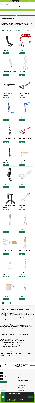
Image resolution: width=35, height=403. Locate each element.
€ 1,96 (5, 229)
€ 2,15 (5, 296)
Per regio (19, 377)
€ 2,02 (5, 274)
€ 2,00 (21, 252)
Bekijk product (6, 52)
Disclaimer (19, 391)
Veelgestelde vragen (21, 375)
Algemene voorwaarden (22, 387)
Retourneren (2, 391)
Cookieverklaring (21, 388)
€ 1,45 (5, 117)
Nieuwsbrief (20, 374)
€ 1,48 (21, 72)
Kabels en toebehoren (23, 13)
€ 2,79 (5, 50)
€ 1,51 (21, 50)
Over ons (19, 372)
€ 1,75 (5, 162)
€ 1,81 (5, 184)
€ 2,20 (21, 296)
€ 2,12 (21, 274)
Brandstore (2, 388)
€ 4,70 (5, 72)
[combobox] (17, 4)
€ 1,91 (21, 207)
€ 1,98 (5, 252)
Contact (1, 387)
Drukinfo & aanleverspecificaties (23, 378)
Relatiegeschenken (6, 13)
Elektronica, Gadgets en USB (14, 13)
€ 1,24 (5, 95)
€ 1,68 (21, 140)
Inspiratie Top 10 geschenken (23, 380)
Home (1, 13)
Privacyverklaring (21, 390)
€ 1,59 (5, 140)
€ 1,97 (21, 229)
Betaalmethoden (3, 390)
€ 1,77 (21, 162)
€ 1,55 (21, 117)
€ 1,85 (21, 184)
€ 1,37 (21, 95)
